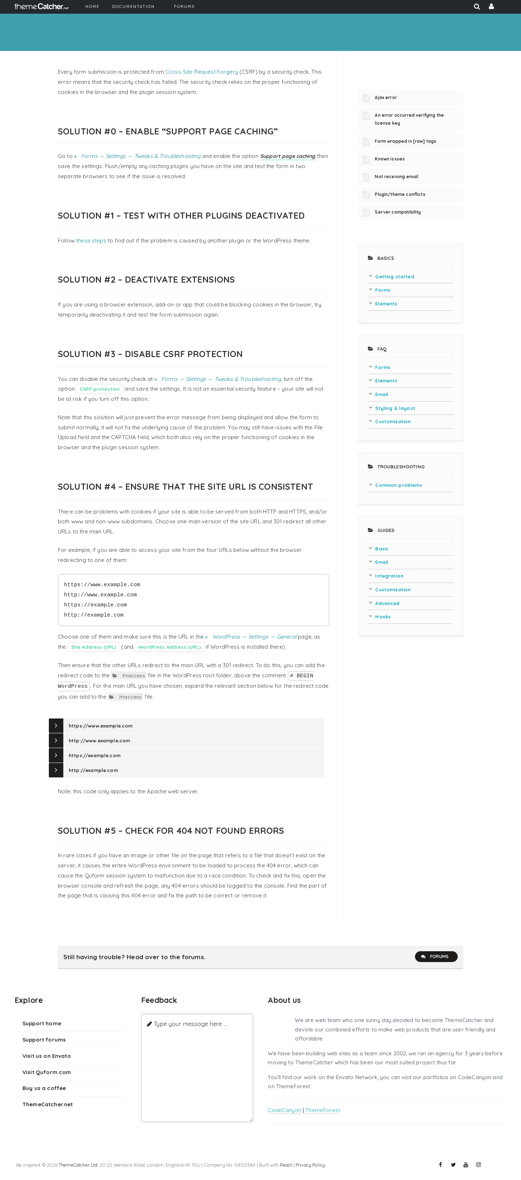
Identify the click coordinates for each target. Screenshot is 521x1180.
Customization (393, 421)
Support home (41, 1023)
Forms (382, 290)
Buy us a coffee (44, 1088)
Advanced (387, 603)
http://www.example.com (99, 740)
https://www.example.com (100, 726)
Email (381, 394)
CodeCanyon (284, 1110)
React (286, 1165)
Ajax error (386, 97)
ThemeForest (322, 1110)
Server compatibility (398, 212)
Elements (386, 303)
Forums (434, 957)
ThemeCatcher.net (47, 1104)
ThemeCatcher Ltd (78, 1165)
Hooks (383, 616)
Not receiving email (396, 176)
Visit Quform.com (46, 1072)
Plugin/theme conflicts (400, 194)
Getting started (394, 276)
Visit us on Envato (46, 1055)
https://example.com (94, 755)
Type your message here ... (190, 1023)
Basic (382, 549)
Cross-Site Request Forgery (201, 71)
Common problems (398, 485)
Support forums (44, 1039)
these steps (91, 240)
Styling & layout (395, 408)
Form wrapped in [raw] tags (405, 141)
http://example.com (93, 770)
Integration (389, 576)
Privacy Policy (310, 1165)
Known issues (390, 159)
